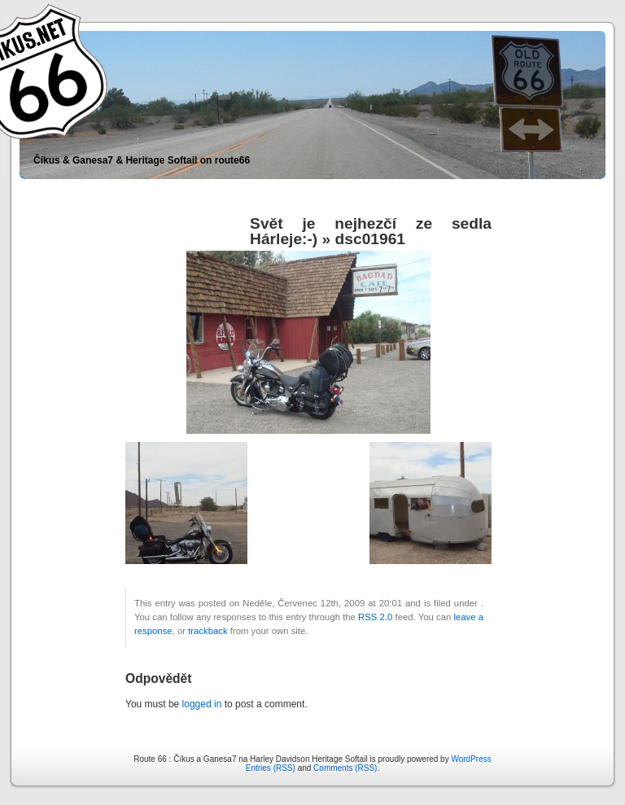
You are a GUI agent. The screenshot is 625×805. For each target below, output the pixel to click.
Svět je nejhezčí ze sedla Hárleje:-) (371, 231)
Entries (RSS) (270, 767)
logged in (202, 704)
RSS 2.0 (375, 617)
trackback (207, 631)
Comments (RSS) (345, 767)
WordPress (471, 759)
